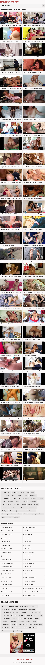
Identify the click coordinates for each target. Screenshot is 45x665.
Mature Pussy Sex (7, 538)
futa (14, 625)
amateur (5, 508)
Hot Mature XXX (7, 592)
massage (32, 511)
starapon (23, 618)
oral (4, 501)
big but (5, 621)
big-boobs (26, 492)
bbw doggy (25, 606)
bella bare (33, 628)
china (25, 495)
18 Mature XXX (6, 541)
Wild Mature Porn (7, 581)
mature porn (6, 545)
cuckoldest (6, 625)
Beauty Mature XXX (30, 527)
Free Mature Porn (7, 567)
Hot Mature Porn (7, 584)
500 (4, 615)
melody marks (32, 615)
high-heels (33, 501)
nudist (13, 514)
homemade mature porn (32, 592)
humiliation (40, 514)
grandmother (7, 517)
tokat (34, 621)
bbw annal (24, 612)
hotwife (14, 508)
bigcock (27, 498)
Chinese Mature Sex (8, 531)
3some (11, 501)
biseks (37, 618)
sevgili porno (16, 628)
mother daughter (36, 612)
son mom (13, 621)
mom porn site (29, 556)
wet (33, 492)
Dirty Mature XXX (7, 552)
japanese (32, 609)
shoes (25, 628)
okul (28, 621)
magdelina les (7, 612)
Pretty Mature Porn (8, 570)
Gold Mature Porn (30, 531)
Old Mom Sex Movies (8, 574)
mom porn (28, 559)
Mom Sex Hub (29, 584)
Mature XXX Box (7, 534)
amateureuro (7, 631)
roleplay (5, 511)
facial (41, 498)
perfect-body (29, 514)
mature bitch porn (30, 595)
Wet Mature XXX (7, 549)
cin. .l (10, 615)
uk (13, 495)
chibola (22, 621)
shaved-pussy (7, 504)
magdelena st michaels (20, 609)
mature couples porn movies (33, 588)
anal (37, 504)
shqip (16, 612)
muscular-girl (32, 508)
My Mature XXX (29, 563)
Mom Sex (27, 538)
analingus (6, 498)
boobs (19, 495)
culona (17, 504)
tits (20, 498)
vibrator (24, 501)
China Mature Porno (8, 556)
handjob (16, 517)
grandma (16, 492)
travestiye (34, 606)
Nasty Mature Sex (30, 581)
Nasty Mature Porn (30, 577)
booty (24, 504)
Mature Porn (28, 534)
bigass (14, 498)
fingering (33, 495)
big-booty (6, 495)
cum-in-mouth (21, 511)
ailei (31, 618)
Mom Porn (5, 588)
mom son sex (23, 625)
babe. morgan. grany (36, 625)
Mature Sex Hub (7, 527)
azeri (41, 615)
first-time (22, 508)
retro (20, 514)
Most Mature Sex (7, 559)
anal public (6, 628)
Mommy (27, 574)
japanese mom (13, 606)
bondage (5, 514)
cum (12, 511)
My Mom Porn (29, 570)
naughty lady (18, 631)
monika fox (6, 609)
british (34, 498)
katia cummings (19, 615)
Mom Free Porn (29, 552)
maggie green (7, 618)
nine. (4, 606)
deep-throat (6, 492)
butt (17, 501)
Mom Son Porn (6, 595)
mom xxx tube (6, 577)
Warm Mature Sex (7, 563)
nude (30, 504)
